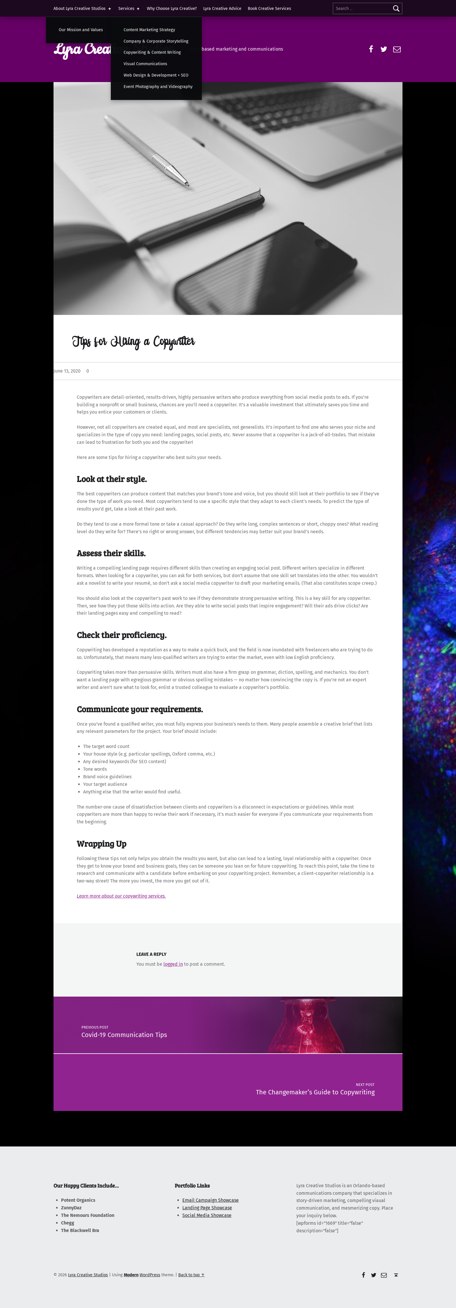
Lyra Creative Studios (113, 49)
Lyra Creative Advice (222, 8)
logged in (173, 964)
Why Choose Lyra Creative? (172, 8)
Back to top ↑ (191, 1274)
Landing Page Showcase (207, 1207)
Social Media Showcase (206, 1215)
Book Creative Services (269, 8)
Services (129, 8)
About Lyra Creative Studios (83, 8)
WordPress (150, 1274)
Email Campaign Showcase (210, 1200)
